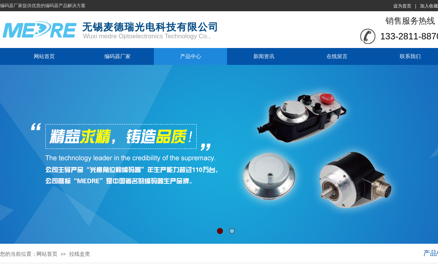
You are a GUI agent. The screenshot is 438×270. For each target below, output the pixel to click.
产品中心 (190, 56)
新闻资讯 (263, 56)
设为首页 (402, 6)
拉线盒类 (79, 254)
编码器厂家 (117, 56)
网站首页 (44, 56)
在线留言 (337, 56)
